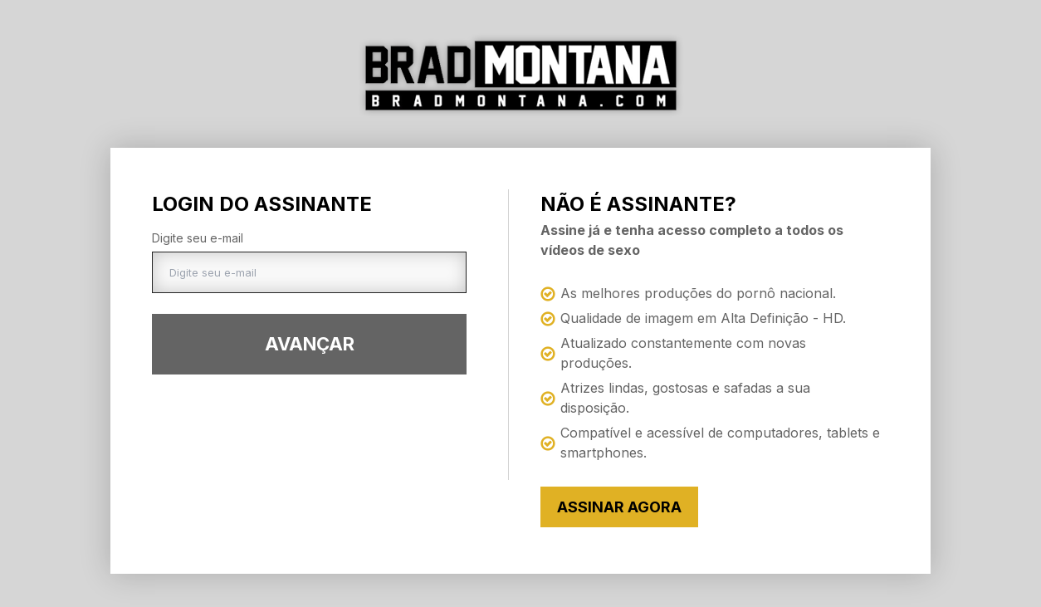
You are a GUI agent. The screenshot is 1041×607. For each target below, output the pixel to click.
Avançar (309, 344)
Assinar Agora (619, 507)
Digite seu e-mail (197, 238)
